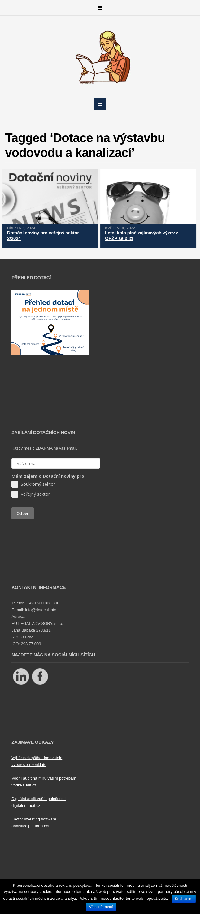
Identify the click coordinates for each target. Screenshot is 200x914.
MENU (100, 8)
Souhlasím (184, 899)
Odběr (22, 513)
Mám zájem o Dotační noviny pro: (48, 476)
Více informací (101, 907)
